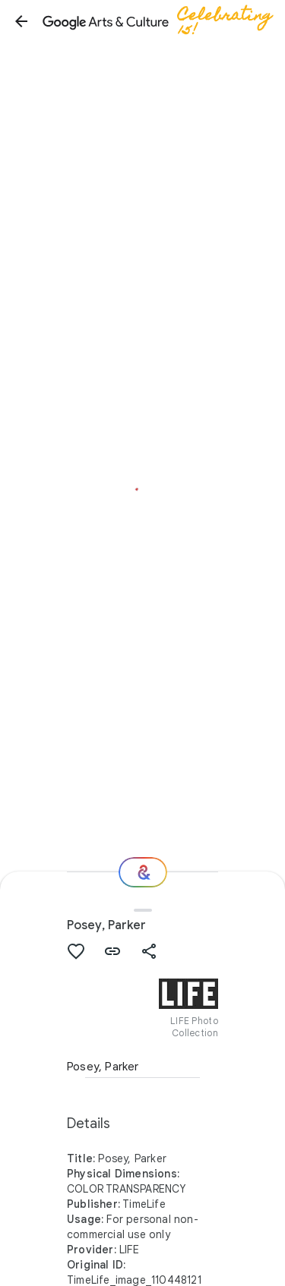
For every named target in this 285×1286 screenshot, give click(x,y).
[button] (21, 21)
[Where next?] (143, 872)
